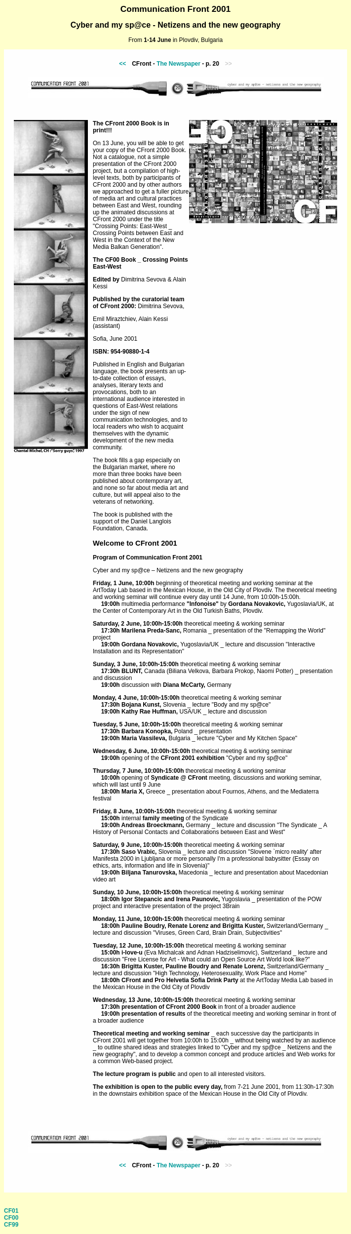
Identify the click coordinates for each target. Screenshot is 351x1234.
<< (122, 63)
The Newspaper (178, 63)
